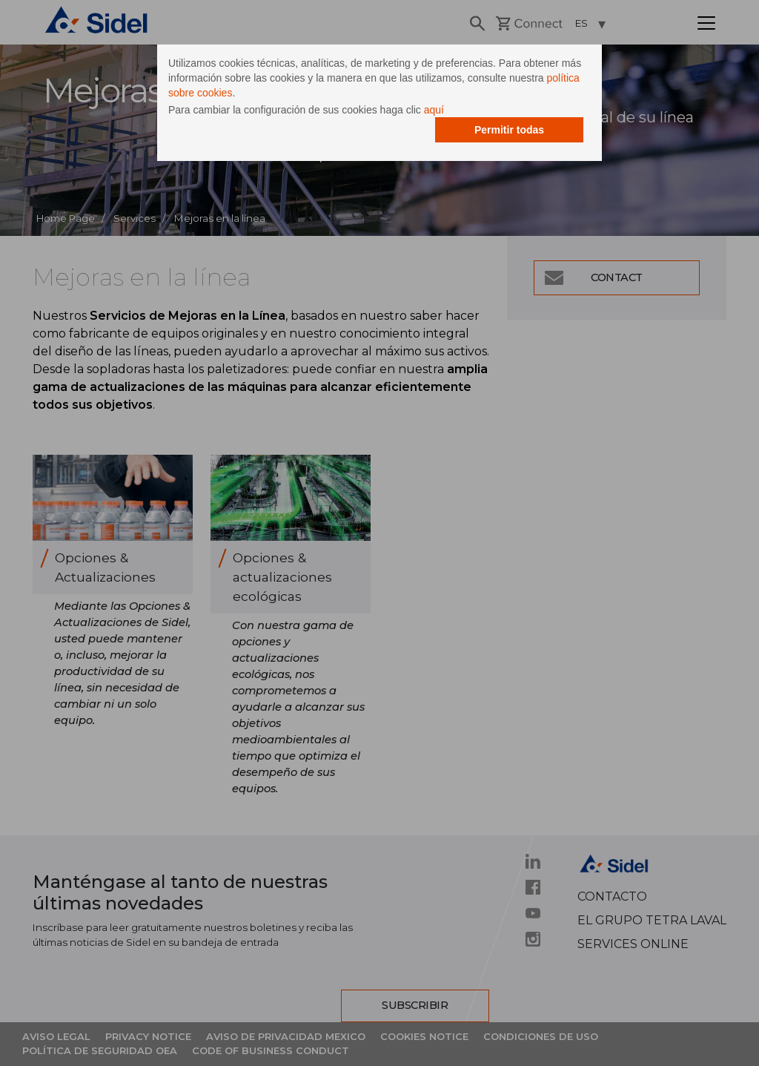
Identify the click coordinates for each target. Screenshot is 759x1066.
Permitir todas (509, 130)
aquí (434, 110)
